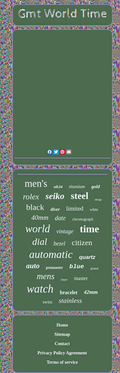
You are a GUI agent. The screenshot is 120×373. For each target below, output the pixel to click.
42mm (91, 292)
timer (64, 279)
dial (39, 241)
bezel (59, 243)
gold (95, 186)
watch (40, 289)
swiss (47, 302)
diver (55, 209)
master (81, 278)
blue (76, 266)
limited (75, 208)
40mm (40, 217)
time (89, 229)
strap (98, 199)
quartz (87, 257)
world (37, 229)
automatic (51, 254)
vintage (64, 231)
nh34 (58, 186)
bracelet (68, 292)
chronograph (82, 219)
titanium (77, 186)
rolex (31, 196)
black (35, 207)
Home (62, 325)
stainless (70, 300)
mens (46, 276)
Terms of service (62, 362)
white (94, 209)
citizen (82, 242)
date (60, 217)
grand (94, 268)
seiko (54, 196)
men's (36, 183)
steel (79, 196)
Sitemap (62, 334)
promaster (54, 267)
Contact (62, 343)
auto (33, 266)
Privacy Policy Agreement (62, 353)
